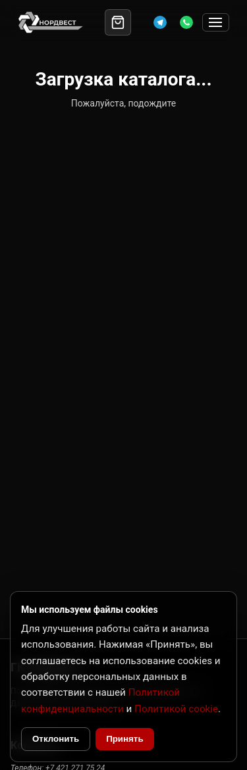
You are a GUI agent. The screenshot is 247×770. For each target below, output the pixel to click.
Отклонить (55, 739)
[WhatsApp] (186, 22)
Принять (124, 739)
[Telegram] (160, 22)
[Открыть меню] (215, 22)
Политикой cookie (176, 709)
